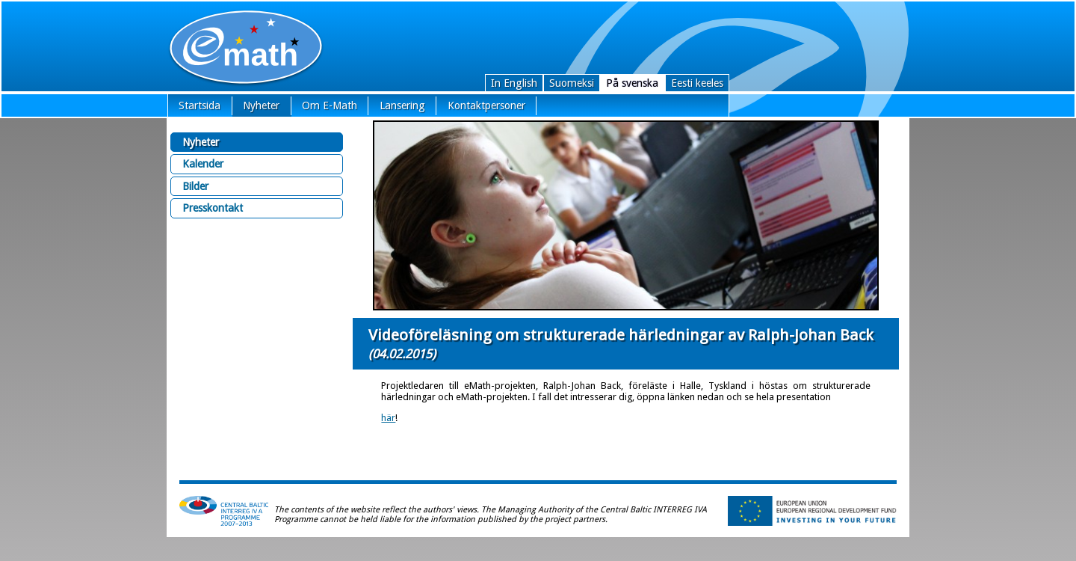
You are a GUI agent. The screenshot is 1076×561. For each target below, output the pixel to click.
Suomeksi (571, 83)
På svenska (632, 83)
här (388, 417)
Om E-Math (329, 105)
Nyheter (261, 105)
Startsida (199, 105)
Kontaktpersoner (486, 105)
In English (514, 83)
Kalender (202, 164)
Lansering (402, 105)
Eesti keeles (697, 83)
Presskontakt (212, 208)
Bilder (195, 186)
